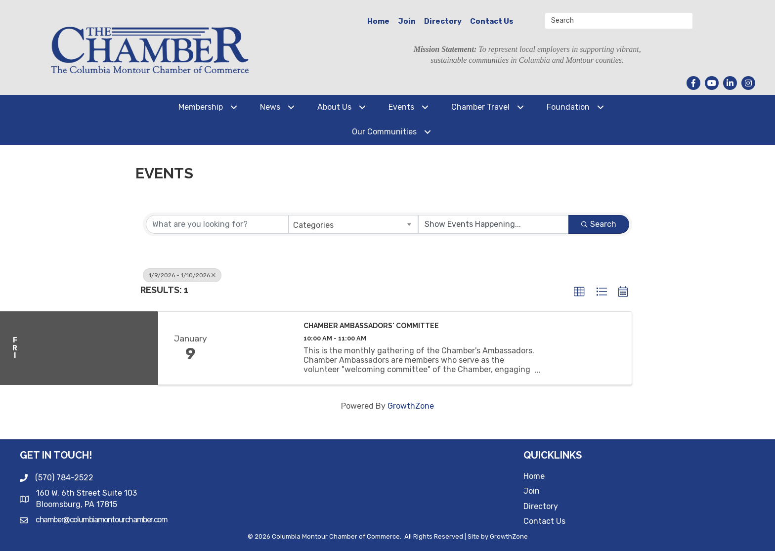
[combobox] (354, 224)
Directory (443, 21)
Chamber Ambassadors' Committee (371, 326)
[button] (579, 292)
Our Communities (384, 131)
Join (407, 21)
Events (401, 107)
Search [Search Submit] (598, 224)
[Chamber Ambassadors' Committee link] (258, 348)
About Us (334, 107)
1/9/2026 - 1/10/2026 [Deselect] (182, 275)
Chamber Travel (480, 107)
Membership (200, 107)
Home (378, 21)
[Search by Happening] (493, 224)
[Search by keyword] (217, 224)
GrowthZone (411, 406)
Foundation (568, 107)
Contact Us (492, 21)
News (270, 107)
